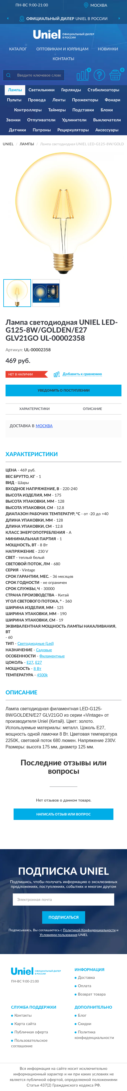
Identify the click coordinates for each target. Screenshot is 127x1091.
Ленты (58, 100)
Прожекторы (85, 100)
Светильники (42, 90)
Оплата (84, 986)
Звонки (13, 120)
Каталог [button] (18, 49)
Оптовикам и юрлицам (62, 49)
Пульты (14, 100)
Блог (82, 1016)
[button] (99, 75)
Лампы (15, 90)
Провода (37, 100)
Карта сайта (25, 1024)
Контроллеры (28, 110)
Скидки (84, 1024)
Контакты (63, 59)
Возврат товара (92, 995)
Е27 (38, 663)
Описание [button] (92, 409)
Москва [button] (44, 426)
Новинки (108, 49)
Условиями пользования (58, 935)
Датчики (17, 130)
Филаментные (52, 656)
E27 (30, 663)
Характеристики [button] (34, 409)
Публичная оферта (31, 1032)
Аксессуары (106, 130)
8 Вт (37, 669)
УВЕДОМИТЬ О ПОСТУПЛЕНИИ (64, 390)
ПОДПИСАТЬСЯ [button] (64, 918)
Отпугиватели (41, 120)
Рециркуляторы (73, 130)
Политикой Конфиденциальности (89, 930)
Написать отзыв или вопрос (63, 814)
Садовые (44, 650)
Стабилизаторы (103, 90)
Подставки (83, 110)
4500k (42, 675)
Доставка (86, 978)
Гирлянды (71, 90)
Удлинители (74, 120)
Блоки (107, 110)
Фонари (112, 100)
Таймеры (57, 110)
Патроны (42, 130)
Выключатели (107, 120)
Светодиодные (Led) (35, 644)
